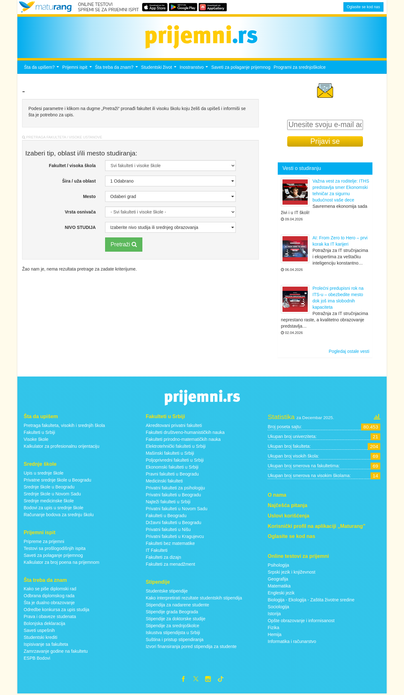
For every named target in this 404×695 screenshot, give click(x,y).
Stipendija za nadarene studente (177, 605)
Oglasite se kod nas (363, 7)
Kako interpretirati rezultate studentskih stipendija (194, 598)
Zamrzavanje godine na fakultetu (56, 651)
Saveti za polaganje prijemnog (240, 67)
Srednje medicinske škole (49, 501)
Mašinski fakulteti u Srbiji (170, 453)
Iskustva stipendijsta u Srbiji (173, 632)
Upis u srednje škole (43, 473)
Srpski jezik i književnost (291, 572)
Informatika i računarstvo (292, 641)
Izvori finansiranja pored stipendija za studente (191, 646)
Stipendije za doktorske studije (175, 619)
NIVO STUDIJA (80, 227)
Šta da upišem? (42, 69)
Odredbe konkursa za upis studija (56, 609)
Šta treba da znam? (117, 69)
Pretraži (123, 244)
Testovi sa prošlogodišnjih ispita (55, 548)
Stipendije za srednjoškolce (172, 626)
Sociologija (278, 607)
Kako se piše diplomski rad (50, 589)
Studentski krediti (40, 637)
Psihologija (278, 565)
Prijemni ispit (77, 69)
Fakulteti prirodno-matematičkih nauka (183, 439)
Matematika (279, 586)
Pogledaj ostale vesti (349, 351)
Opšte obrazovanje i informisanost (301, 620)
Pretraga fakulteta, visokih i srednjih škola (64, 425)
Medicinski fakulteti (164, 481)
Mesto (89, 196)
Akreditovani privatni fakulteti (174, 425)
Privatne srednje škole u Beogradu (57, 480)
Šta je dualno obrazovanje (49, 602)
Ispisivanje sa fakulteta (46, 644)
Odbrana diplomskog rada (49, 596)
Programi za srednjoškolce (300, 67)
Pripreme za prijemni (44, 541)
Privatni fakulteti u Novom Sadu (176, 509)
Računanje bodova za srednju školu (59, 515)
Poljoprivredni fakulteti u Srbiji (175, 460)
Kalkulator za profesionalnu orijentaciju (61, 446)
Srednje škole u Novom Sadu (52, 494)
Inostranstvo (195, 69)
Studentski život (159, 69)
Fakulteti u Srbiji (39, 432)
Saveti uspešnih (39, 630)
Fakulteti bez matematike (170, 543)
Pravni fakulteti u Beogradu (172, 474)
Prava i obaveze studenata (50, 616)
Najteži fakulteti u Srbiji (168, 502)
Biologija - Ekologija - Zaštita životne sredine (311, 600)
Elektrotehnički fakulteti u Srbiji (176, 446)
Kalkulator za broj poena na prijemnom (61, 562)
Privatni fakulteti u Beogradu (173, 495)
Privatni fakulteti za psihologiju (175, 488)
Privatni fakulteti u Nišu (168, 529)
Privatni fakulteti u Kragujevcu (175, 536)
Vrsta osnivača (80, 211)
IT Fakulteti (157, 550)
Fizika (273, 627)
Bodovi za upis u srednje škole (53, 508)
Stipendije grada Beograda (172, 612)
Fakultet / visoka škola (72, 165)
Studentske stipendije (167, 591)
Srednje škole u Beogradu (49, 487)
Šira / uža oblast (79, 181)
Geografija (278, 579)
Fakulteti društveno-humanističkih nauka (185, 432)
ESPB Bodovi (37, 658)
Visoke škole (36, 439)
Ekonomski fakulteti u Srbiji (172, 467)
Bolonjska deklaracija (44, 623)
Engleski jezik (281, 593)
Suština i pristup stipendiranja (175, 639)
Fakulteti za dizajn (163, 557)
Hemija (275, 634)
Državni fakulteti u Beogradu (173, 522)
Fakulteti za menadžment (170, 564)
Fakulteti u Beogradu (166, 515)
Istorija (274, 614)
